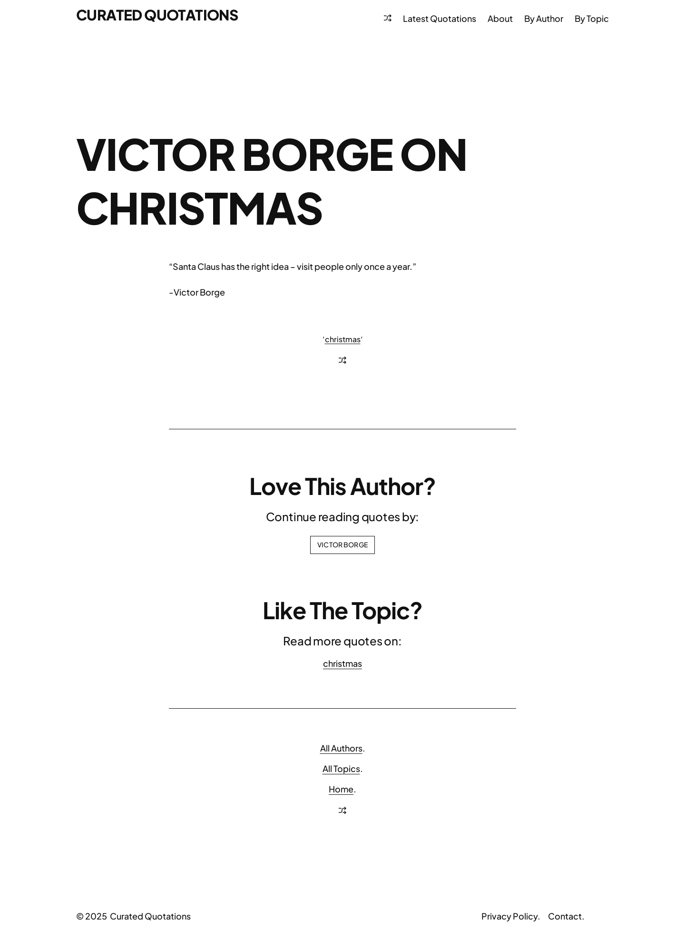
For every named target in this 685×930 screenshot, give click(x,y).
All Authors (341, 747)
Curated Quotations (157, 15)
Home (341, 788)
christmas (343, 339)
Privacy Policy (509, 915)
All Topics (341, 768)
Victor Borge (342, 544)
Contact (565, 915)
